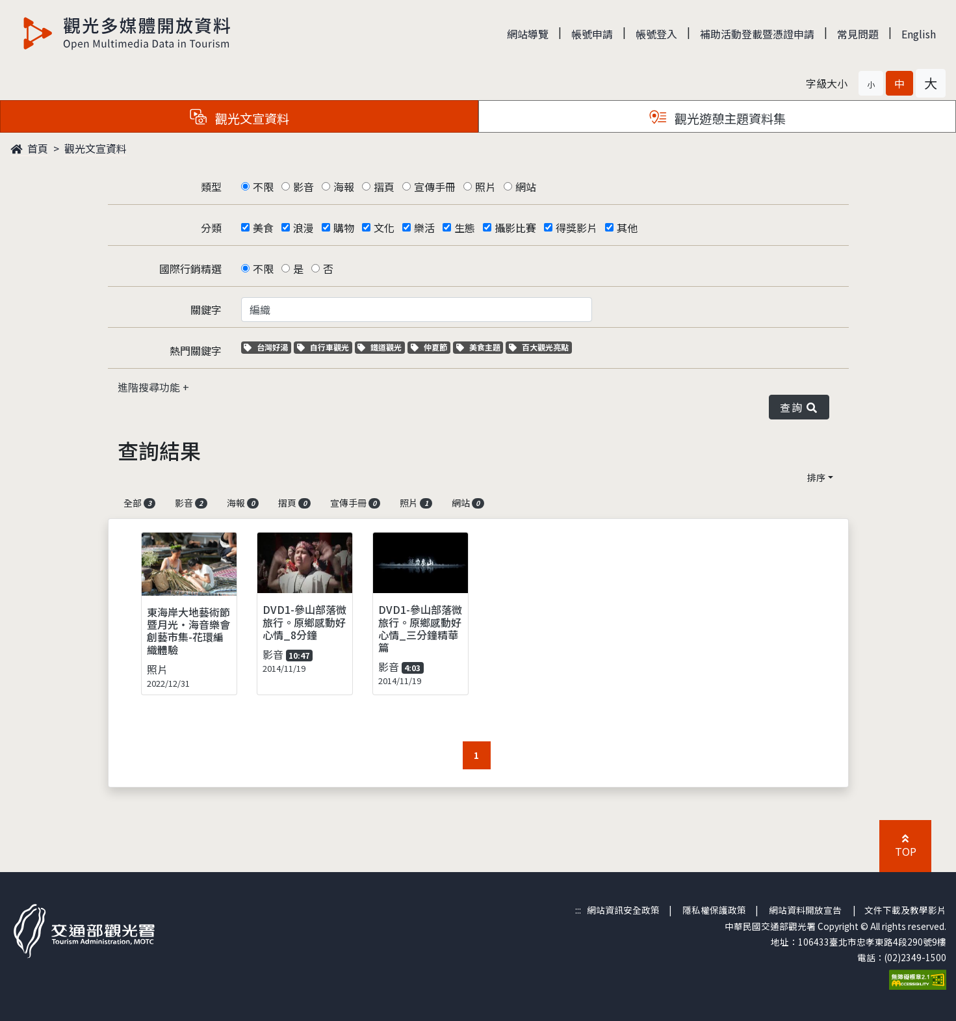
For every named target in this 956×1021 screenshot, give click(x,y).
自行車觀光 (323, 346)
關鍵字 (206, 309)
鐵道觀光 (381, 346)
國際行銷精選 (190, 268)
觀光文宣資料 (95, 148)
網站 (525, 186)
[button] (871, 83)
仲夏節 (430, 346)
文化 (384, 227)
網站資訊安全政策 (623, 909)
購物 (343, 227)
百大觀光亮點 (539, 346)
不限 (263, 186)
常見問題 (858, 34)
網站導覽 (528, 34)
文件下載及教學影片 (905, 909)
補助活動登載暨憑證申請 (757, 34)
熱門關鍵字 (196, 350)
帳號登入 (656, 34)
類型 (211, 186)
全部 (139, 502)
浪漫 (303, 227)
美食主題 (480, 346)
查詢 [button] (799, 407)
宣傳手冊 (435, 186)
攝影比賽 (515, 227)
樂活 (424, 227)
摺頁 (384, 186)
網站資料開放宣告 (805, 909)
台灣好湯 (267, 346)
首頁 (29, 148)
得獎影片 (576, 227)
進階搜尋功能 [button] (150, 387)
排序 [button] (816, 477)
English (918, 34)
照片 (485, 186)
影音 (303, 186)
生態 (464, 227)
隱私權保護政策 (714, 909)
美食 (263, 227)
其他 (627, 227)
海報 (343, 186)
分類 (211, 227)
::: (578, 909)
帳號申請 (592, 34)
